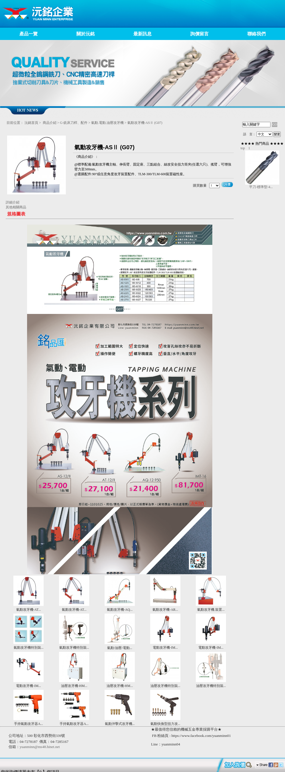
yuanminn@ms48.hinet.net (40, 747)
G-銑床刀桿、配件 (74, 123)
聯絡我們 (256, 33)
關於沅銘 (85, 33)
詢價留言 (199, 33)
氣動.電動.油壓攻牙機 (107, 123)
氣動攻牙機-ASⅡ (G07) (144, 123)
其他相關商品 (16, 207)
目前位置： (15, 123)
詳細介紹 (12, 202)
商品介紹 (49, 123)
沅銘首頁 (31, 123)
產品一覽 (28, 33)
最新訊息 (142, 33)
